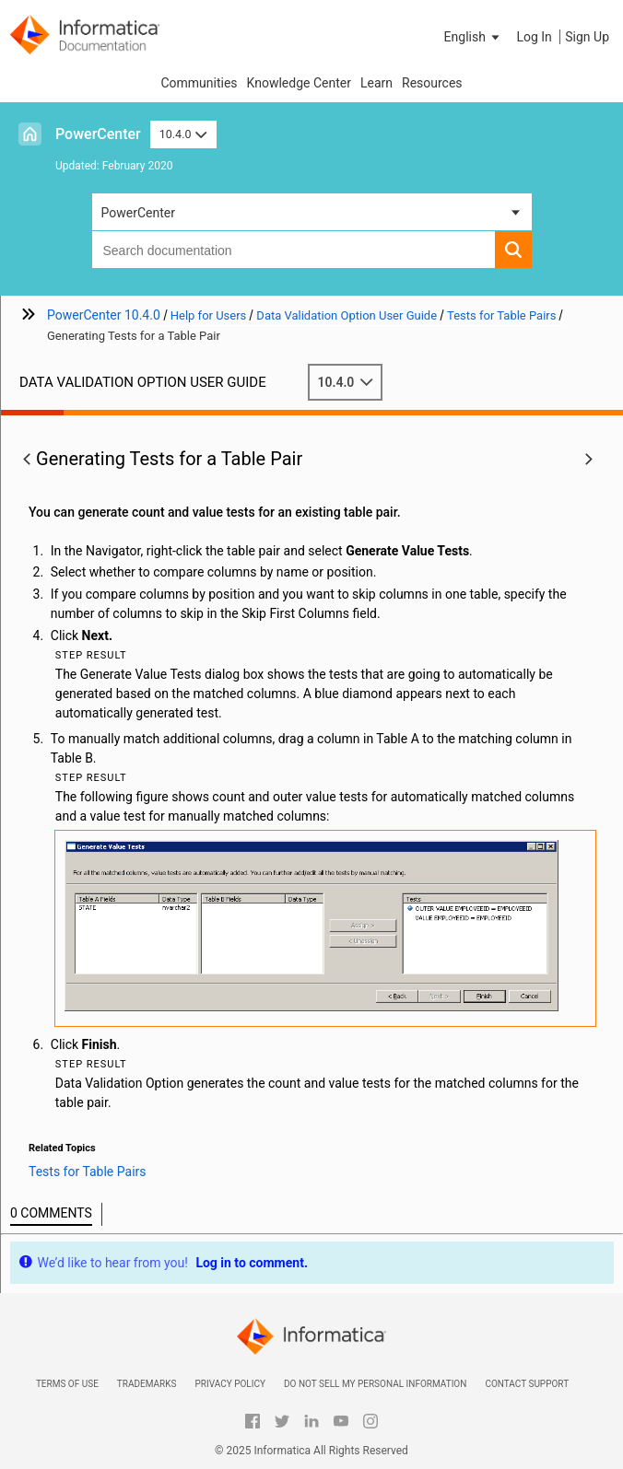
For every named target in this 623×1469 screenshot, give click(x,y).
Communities (198, 83)
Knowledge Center (299, 83)
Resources (432, 83)
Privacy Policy (229, 1384)
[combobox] (293, 249)
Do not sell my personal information (375, 1384)
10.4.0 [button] (183, 134)
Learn (376, 83)
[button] (474, 37)
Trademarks (147, 1384)
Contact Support (527, 1384)
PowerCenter (98, 134)
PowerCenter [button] (138, 212)
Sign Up (587, 36)
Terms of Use (67, 1384)
